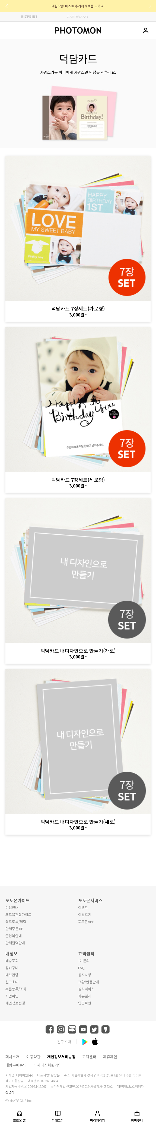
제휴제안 (110, 1056)
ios (95, 1041)
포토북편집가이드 (18, 914)
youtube (83, 1029)
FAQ (81, 967)
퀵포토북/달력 (15, 921)
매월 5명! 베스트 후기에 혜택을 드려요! (78, 6)
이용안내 (11, 907)
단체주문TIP (14, 928)
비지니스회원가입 (47, 1065)
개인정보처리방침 (61, 1056)
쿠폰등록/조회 (15, 988)
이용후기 (84, 914)
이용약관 (33, 1056)
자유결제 (84, 996)
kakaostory (105, 1029)
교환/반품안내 (88, 981)
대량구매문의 (16, 1065)
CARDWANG (77, 16)
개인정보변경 (15, 1003)
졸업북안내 (13, 935)
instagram (61, 1029)
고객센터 (89, 1056)
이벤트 (83, 907)
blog (72, 1029)
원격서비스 (86, 988)
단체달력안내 (15, 942)
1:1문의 (84, 960)
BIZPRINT (29, 16)
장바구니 (11, 967)
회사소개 (12, 1056)
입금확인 (84, 1003)
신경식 (9, 1092)
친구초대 (11, 981)
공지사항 (84, 974)
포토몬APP (86, 921)
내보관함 (11, 974)
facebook (50, 1029)
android (85, 1041)
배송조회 (11, 960)
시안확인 (11, 996)
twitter (94, 1029)
